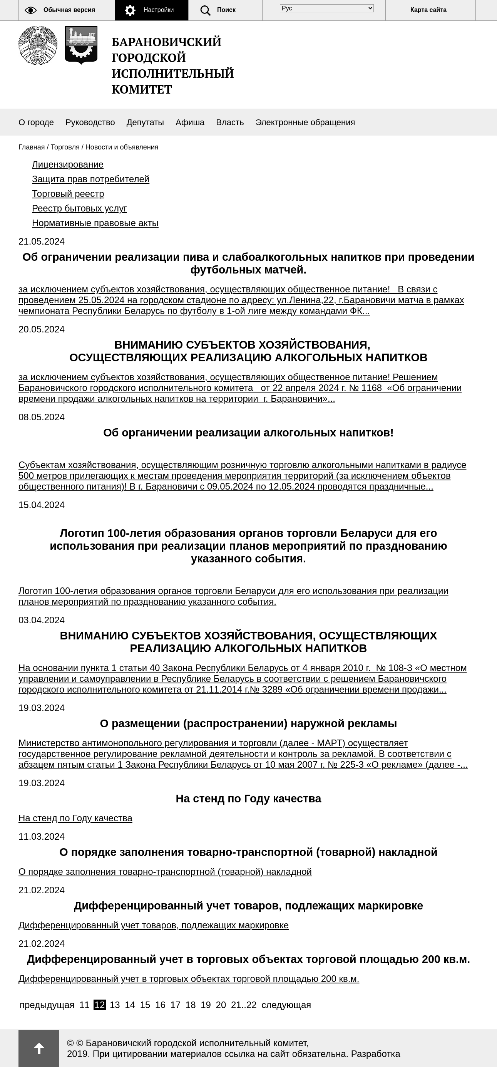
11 (84, 1005)
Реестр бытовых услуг (79, 208)
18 (191, 1005)
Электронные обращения (305, 122)
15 (145, 1005)
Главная (31, 147)
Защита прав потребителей (90, 179)
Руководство (90, 122)
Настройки (159, 10)
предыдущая (47, 1005)
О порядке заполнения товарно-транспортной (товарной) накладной (248, 852)
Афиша (190, 122)
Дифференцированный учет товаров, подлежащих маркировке (248, 905)
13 (115, 1005)
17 (175, 1005)
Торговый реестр (68, 193)
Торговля (65, 147)
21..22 (244, 1005)
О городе (36, 122)
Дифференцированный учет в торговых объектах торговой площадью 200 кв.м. (248, 959)
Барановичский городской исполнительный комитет (173, 65)
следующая (286, 1005)
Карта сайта (428, 10)
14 (130, 1005)
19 (206, 1005)
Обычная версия (69, 10)
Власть (230, 122)
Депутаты (145, 122)
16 (160, 1005)
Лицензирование (68, 164)
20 (221, 1005)
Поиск (226, 10)
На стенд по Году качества (248, 798)
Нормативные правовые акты (95, 223)
